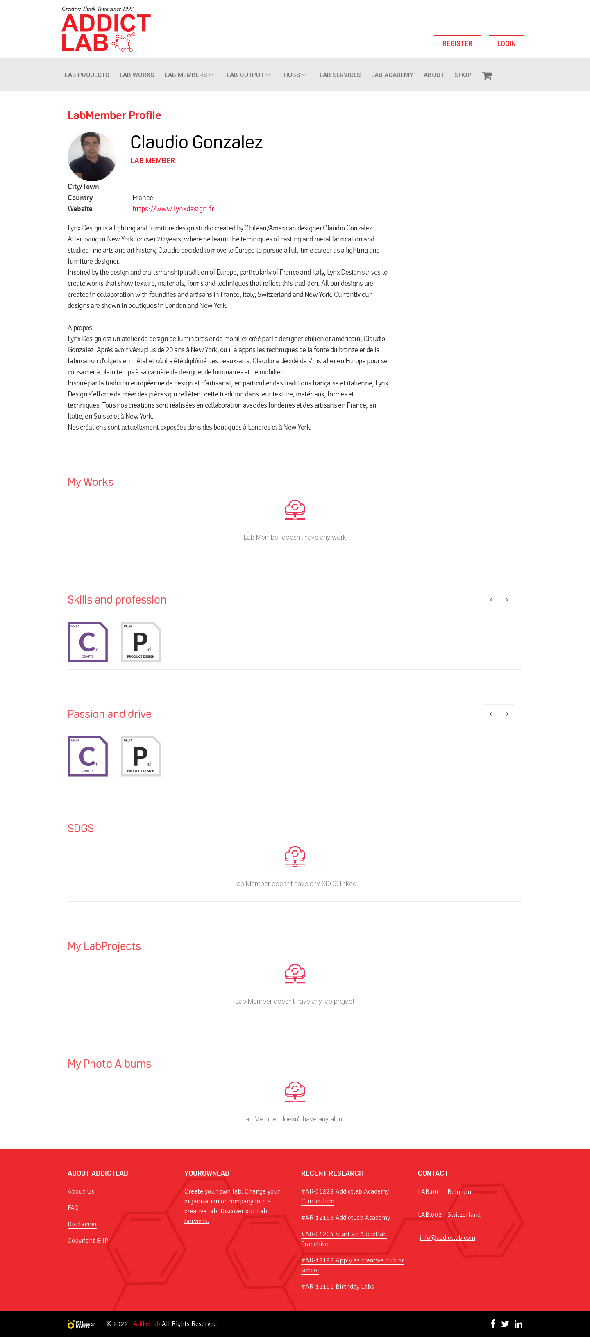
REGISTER (457, 44)
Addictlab (147, 1324)
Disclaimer (82, 1224)
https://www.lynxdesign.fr (173, 209)
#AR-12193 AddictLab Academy (345, 1218)
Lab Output (245, 75)
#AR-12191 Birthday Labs (337, 1286)
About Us (81, 1191)
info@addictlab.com (447, 1238)
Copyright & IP (88, 1241)
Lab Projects (87, 75)
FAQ (73, 1208)
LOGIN (506, 44)
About (434, 75)
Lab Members (186, 75)
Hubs (292, 75)
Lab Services (340, 75)
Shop (463, 75)
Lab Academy (392, 75)
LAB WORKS (137, 75)
